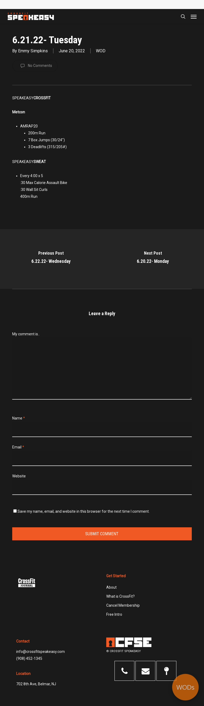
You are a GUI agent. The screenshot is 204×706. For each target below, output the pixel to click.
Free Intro (114, 614)
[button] (194, 16)
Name (18, 418)
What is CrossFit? (120, 596)
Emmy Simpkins (33, 50)
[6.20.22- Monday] (153, 259)
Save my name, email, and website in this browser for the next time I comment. (84, 511)
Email (18, 447)
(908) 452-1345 (29, 658)
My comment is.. (26, 334)
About (111, 587)
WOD (100, 50)
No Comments (35, 66)
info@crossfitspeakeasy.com (40, 651)
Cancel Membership (123, 605)
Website (19, 476)
